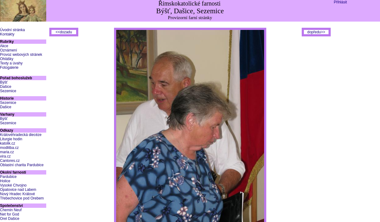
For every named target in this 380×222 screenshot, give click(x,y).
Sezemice (8, 91)
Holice (5, 181)
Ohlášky (6, 59)
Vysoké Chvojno (13, 185)
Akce (4, 46)
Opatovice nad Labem (18, 189)
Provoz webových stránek (21, 54)
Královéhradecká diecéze (21, 135)
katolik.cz (7, 143)
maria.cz (7, 152)
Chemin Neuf (11, 210)
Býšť (4, 82)
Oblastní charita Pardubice (21, 165)
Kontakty (7, 34)
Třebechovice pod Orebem (22, 198)
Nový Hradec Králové (17, 194)
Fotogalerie (9, 67)
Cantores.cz (10, 160)
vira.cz (5, 156)
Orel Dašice (9, 218)
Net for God (9, 214)
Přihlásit (340, 2)
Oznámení (8, 50)
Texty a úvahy (11, 63)
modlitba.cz (9, 148)
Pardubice (8, 177)
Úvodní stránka (12, 30)
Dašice (5, 86)
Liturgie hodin (11, 139)
